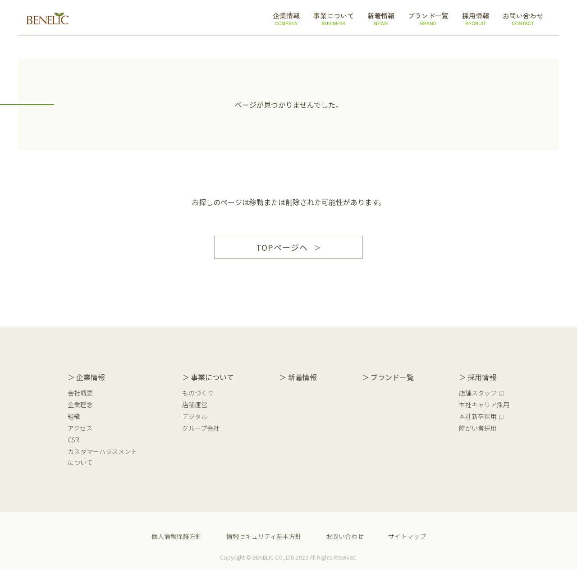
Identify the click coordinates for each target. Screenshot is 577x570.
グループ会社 (201, 427)
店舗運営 (194, 404)
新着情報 (302, 377)
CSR (73, 439)
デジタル (194, 416)
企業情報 (90, 377)
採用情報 (481, 377)
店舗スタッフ (478, 392)
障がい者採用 (478, 427)
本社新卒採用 (478, 416)
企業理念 (80, 404)
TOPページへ (281, 247)
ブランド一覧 (392, 377)
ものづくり (198, 392)
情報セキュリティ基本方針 (264, 536)
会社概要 (80, 392)
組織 (74, 416)
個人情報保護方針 (176, 536)
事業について (212, 377)
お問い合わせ (345, 536)
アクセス (80, 427)
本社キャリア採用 (484, 404)
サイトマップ (407, 536)
